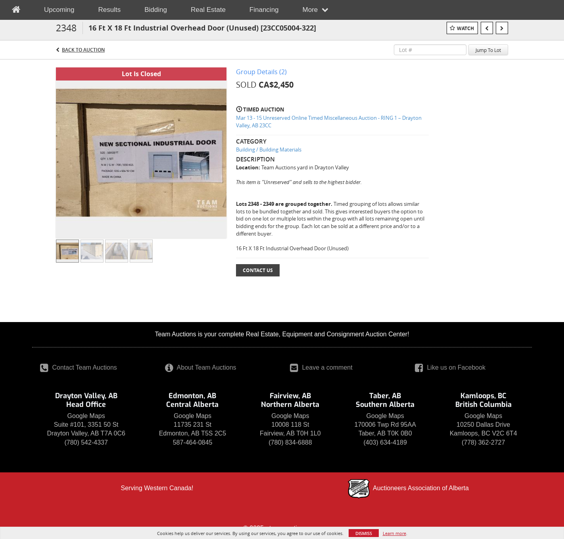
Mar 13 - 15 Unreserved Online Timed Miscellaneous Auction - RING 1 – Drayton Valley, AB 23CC (329, 121)
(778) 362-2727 (483, 442)
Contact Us (258, 270)
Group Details (261, 71)
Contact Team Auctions (78, 367)
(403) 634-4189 (385, 442)
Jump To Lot (488, 50)
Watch (465, 28)
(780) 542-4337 (85, 442)
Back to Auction (83, 49)
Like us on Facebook (450, 367)
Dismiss (363, 533)
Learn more (394, 533)
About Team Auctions (200, 367)
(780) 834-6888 (290, 442)
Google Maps (86, 415)
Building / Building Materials (268, 149)
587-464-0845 (193, 442)
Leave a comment (321, 367)
